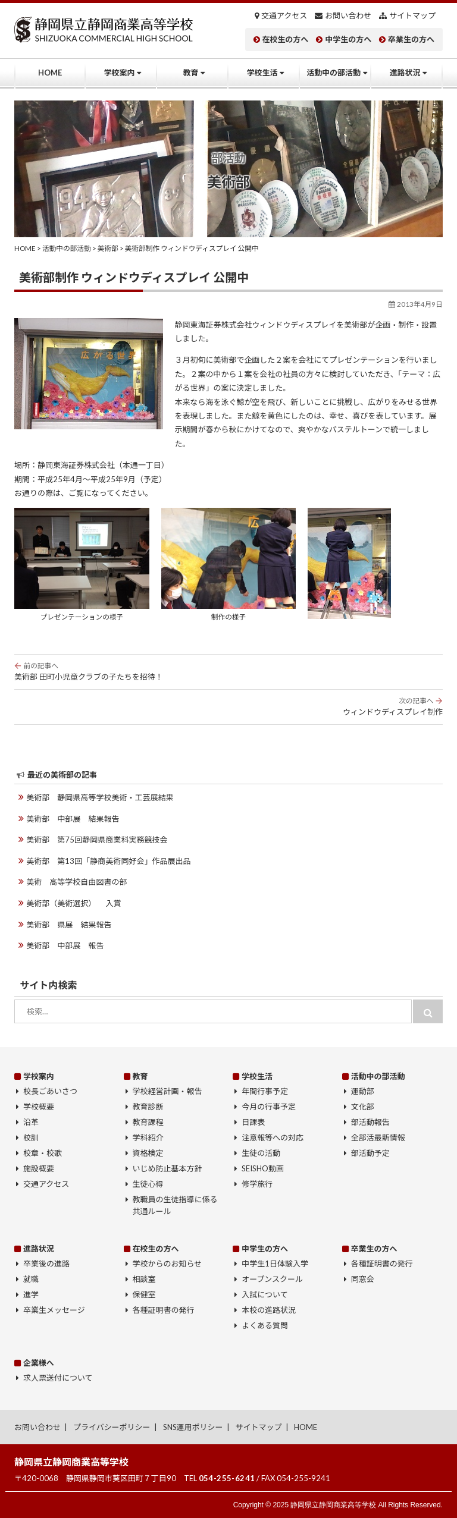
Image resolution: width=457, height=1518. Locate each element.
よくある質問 (265, 1325)
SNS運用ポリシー (193, 1426)
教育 (191, 72)
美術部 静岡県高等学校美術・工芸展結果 (99, 797)
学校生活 (262, 72)
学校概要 (38, 1106)
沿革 (31, 1122)
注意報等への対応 (272, 1137)
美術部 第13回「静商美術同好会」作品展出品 (108, 861)
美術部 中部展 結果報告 (72, 819)
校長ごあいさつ (50, 1091)
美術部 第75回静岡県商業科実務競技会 (96, 839)
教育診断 (148, 1106)
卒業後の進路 (46, 1263)
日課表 (253, 1122)
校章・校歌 (42, 1153)
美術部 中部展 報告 (65, 945)
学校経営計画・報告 (167, 1091)
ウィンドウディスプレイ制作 (228, 706)
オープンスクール (272, 1279)
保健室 (144, 1294)
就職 (31, 1279)
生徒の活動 (261, 1153)
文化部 (362, 1106)
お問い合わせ (348, 16)
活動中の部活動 (333, 72)
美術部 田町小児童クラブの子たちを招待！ (228, 671)
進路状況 (405, 72)
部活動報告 (370, 1122)
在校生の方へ (285, 39)
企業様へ (38, 1362)
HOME (50, 72)
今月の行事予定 (269, 1106)
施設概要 (38, 1168)
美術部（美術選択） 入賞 (73, 903)
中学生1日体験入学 (275, 1263)
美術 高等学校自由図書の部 (76, 882)
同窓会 (362, 1279)
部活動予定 (370, 1153)
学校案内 (119, 72)
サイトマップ (412, 16)
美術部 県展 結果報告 (68, 924)
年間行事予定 (265, 1091)
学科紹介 (148, 1137)
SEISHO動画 (263, 1168)
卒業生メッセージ (54, 1310)
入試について (265, 1294)
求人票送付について (58, 1377)
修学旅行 (257, 1184)
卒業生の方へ (411, 39)
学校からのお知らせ (167, 1263)
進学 (31, 1294)
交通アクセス (284, 16)
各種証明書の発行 (164, 1310)
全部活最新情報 (378, 1137)
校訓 (31, 1137)
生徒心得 (148, 1184)
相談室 (144, 1279)
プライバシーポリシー (112, 1426)
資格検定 (148, 1153)
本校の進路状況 (269, 1310)
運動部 (362, 1091)
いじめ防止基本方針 (167, 1168)
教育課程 (148, 1122)
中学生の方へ (348, 39)
